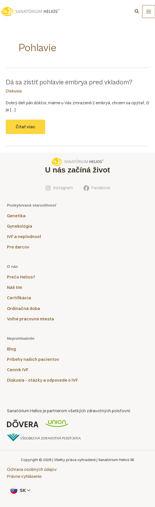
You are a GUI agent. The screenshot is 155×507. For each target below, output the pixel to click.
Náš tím (14, 287)
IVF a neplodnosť (24, 236)
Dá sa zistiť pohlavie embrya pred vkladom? (69, 82)
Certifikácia (19, 297)
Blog (11, 349)
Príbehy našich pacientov (33, 359)
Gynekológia (19, 226)
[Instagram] (58, 188)
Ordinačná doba (23, 308)
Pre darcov (18, 247)
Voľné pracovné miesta (30, 319)
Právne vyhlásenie (24, 476)
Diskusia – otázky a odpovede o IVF (42, 380)
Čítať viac (25, 129)
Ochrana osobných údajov (32, 469)
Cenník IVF (17, 369)
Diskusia (14, 91)
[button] (137, 12)
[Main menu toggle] (149, 11)
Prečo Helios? (21, 277)
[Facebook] (97, 188)
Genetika (16, 215)
